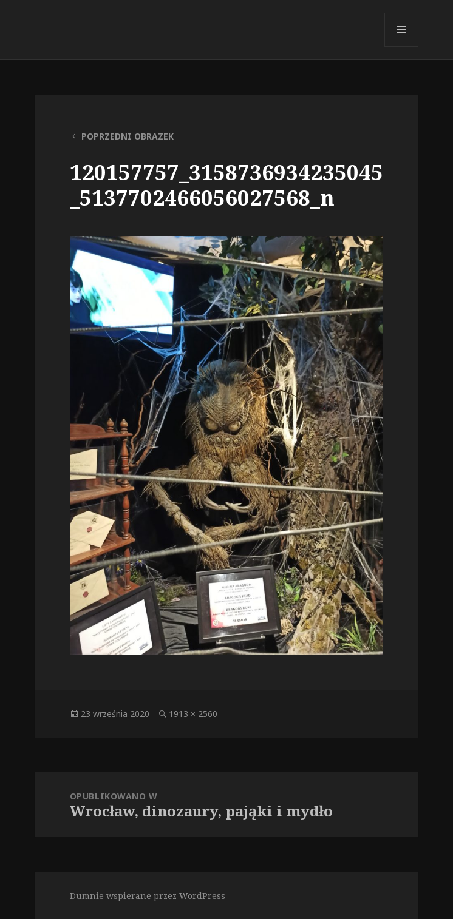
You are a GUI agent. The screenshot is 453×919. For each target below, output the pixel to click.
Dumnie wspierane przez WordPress (147, 895)
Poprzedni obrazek (127, 136)
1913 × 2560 (193, 713)
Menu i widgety (401, 46)
